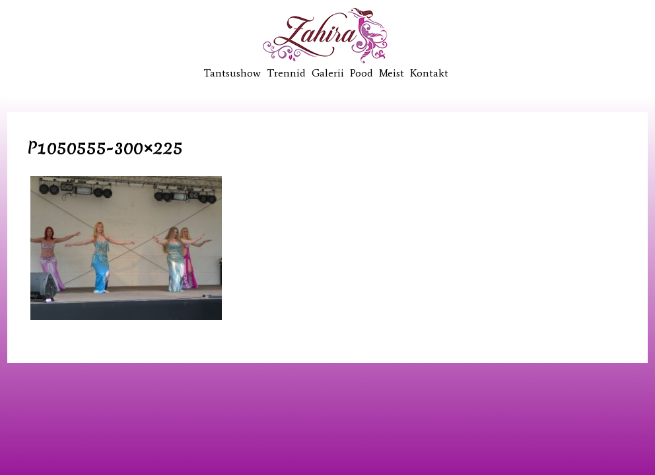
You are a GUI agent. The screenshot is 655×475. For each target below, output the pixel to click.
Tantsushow (232, 73)
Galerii (328, 73)
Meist (391, 73)
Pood (361, 73)
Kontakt (429, 73)
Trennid (286, 73)
